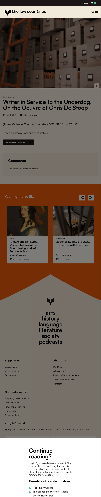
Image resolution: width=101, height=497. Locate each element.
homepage (47, 474)
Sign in (85, 3)
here (67, 472)
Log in (32, 463)
